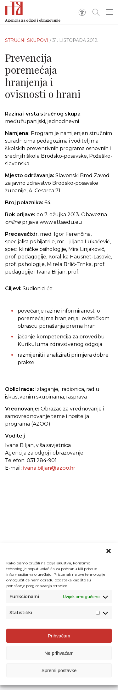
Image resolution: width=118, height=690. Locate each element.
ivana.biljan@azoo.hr (49, 468)
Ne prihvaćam (59, 653)
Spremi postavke (59, 670)
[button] (108, 551)
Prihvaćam (59, 635)
